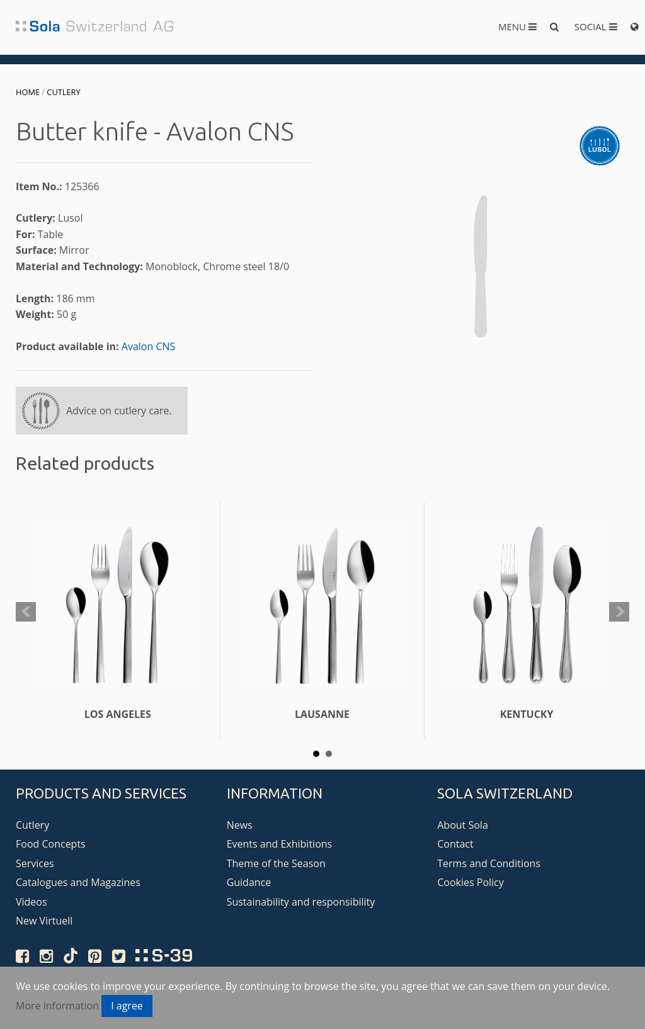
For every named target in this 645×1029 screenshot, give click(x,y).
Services (35, 863)
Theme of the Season (276, 863)
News (240, 825)
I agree (127, 1006)
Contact (455, 844)
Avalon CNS (149, 346)
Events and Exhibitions (280, 844)
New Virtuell (44, 921)
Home (28, 92)
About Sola (462, 825)
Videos (31, 902)
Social (595, 26)
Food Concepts (51, 844)
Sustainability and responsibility (301, 902)
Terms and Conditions (488, 863)
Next (619, 612)
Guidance (249, 882)
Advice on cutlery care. (119, 411)
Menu (517, 26)
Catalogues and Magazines (78, 882)
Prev (26, 612)
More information (57, 1006)
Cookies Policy (470, 882)
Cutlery (63, 92)
